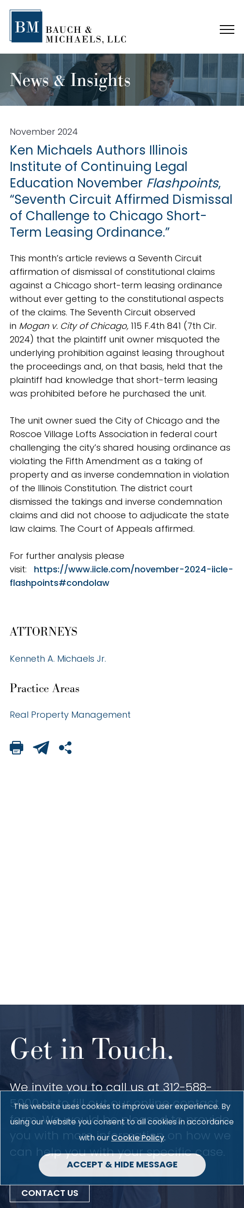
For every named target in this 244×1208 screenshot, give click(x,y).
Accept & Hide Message (122, 1165)
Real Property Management (70, 715)
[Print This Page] (16, 749)
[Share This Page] (66, 749)
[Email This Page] (41, 749)
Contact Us (49, 1193)
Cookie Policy (137, 1137)
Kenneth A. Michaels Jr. (58, 659)
